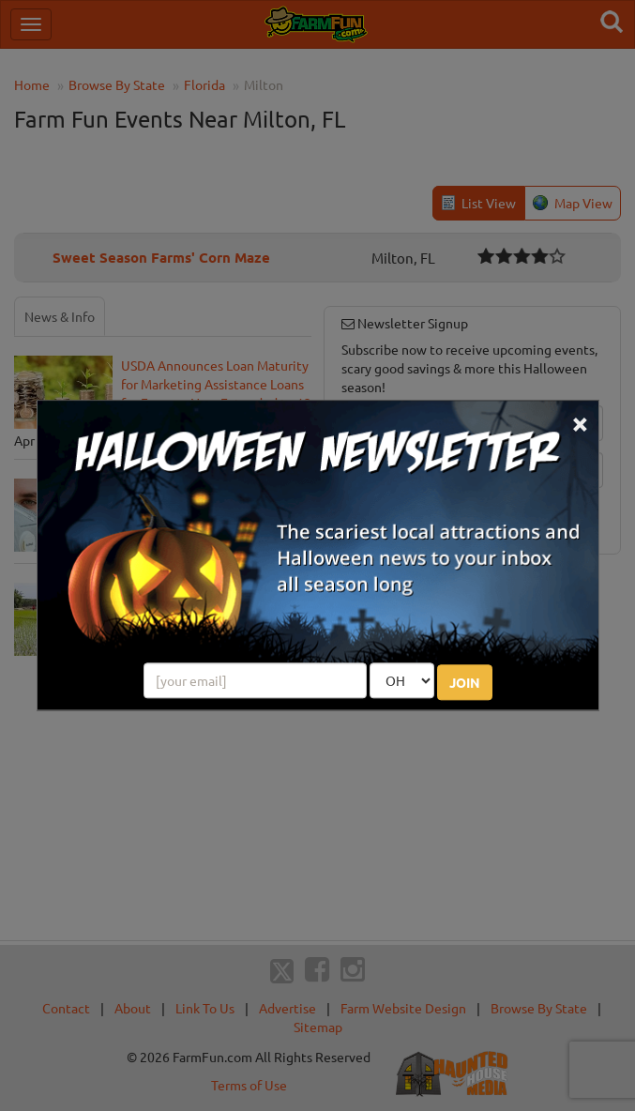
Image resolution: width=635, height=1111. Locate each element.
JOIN (464, 683)
